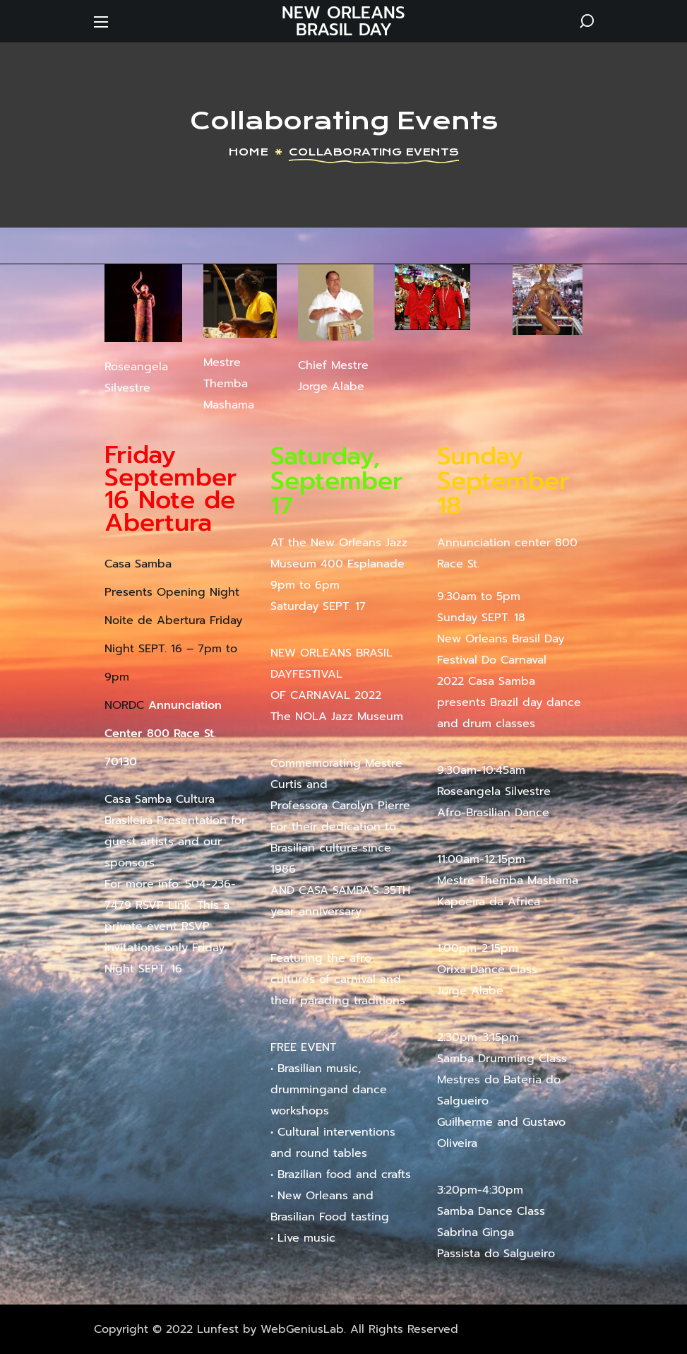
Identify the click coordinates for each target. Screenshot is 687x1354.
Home (248, 152)
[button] (587, 21)
